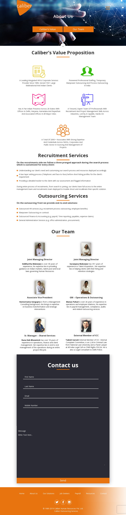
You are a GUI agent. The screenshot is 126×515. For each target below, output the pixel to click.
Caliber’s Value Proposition (48, 30)
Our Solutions (48, 493)
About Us (34, 493)
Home (21, 493)
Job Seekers (65, 493)
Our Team (78, 29)
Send (63, 480)
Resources (90, 493)
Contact (103, 493)
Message (22, 431)
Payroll (78, 493)
